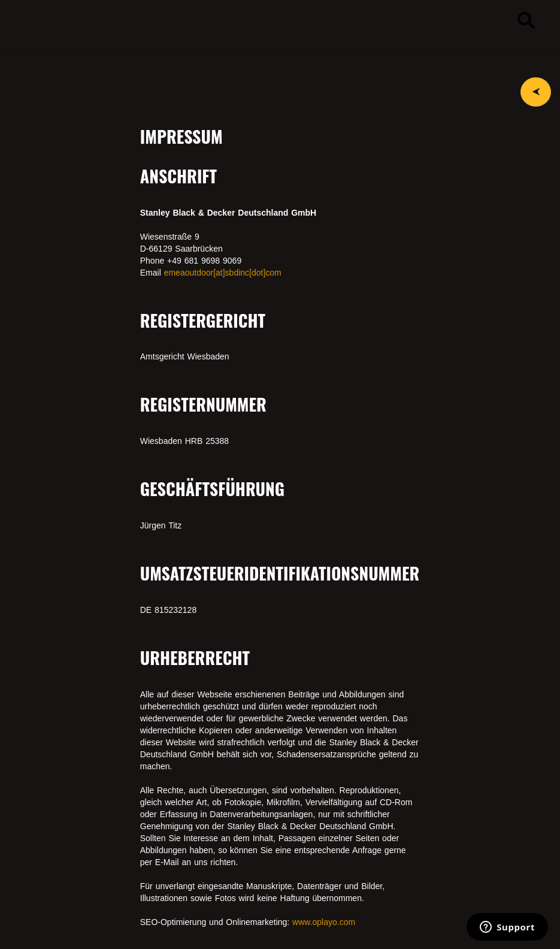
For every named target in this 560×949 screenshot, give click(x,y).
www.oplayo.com (323, 922)
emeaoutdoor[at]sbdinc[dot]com (222, 272)
